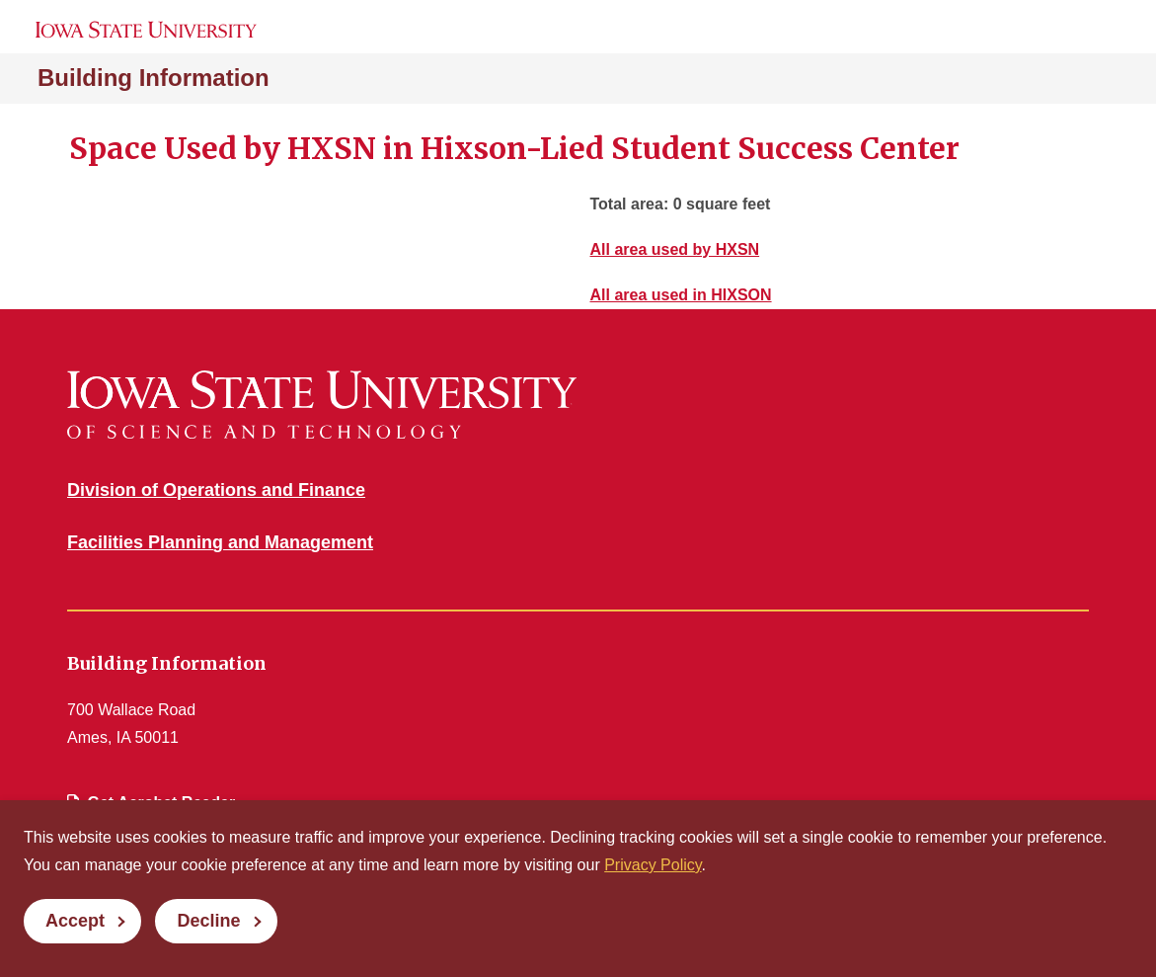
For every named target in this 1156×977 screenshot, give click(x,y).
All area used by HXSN (675, 249)
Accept (75, 921)
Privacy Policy (652, 864)
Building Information (154, 77)
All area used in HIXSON (681, 294)
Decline (208, 921)
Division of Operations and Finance (216, 490)
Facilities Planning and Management (220, 542)
